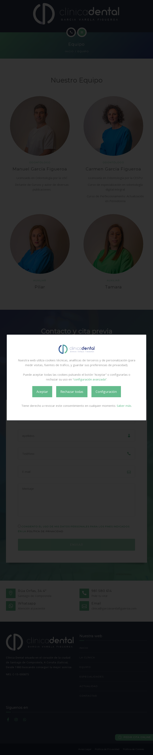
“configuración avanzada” (90, 379)
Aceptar (42, 391)
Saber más (124, 406)
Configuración (106, 391)
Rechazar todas (71, 391)
